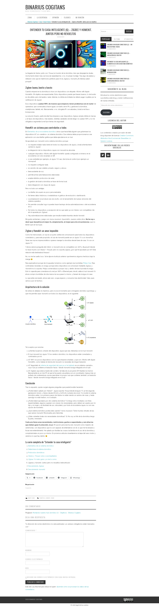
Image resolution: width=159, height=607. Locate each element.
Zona (30, 17)
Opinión (55, 17)
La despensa (42, 17)
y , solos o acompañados (42, 456)
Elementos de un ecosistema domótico (42, 131)
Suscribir (106, 112)
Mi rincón (80, 17)
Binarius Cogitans (45, 7)
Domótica (42, 498)
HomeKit (48, 498)
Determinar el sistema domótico (39, 449)
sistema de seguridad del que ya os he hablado (58, 365)
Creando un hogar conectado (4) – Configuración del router (118, 79)
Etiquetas (128, 39)
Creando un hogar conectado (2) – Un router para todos (119, 45)
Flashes (67, 17)
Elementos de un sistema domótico (41, 446)
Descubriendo (36, 466)
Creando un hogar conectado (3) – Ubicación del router (118, 54)
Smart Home (47, 22)
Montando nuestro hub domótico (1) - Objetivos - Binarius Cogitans (57, 513)
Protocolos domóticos (36, 452)
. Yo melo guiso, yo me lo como (42, 459)
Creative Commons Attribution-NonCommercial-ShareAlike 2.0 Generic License (116, 138)
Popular (106, 39)
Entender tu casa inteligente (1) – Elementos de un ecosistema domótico (119, 62)
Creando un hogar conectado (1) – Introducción (118, 71)
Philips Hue (87, 263)
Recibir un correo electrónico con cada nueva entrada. (51, 577)
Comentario (31, 530)
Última (117, 39)
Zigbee (52, 498)
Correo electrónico (34, 559)
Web (27, 568)
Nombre (28, 550)
